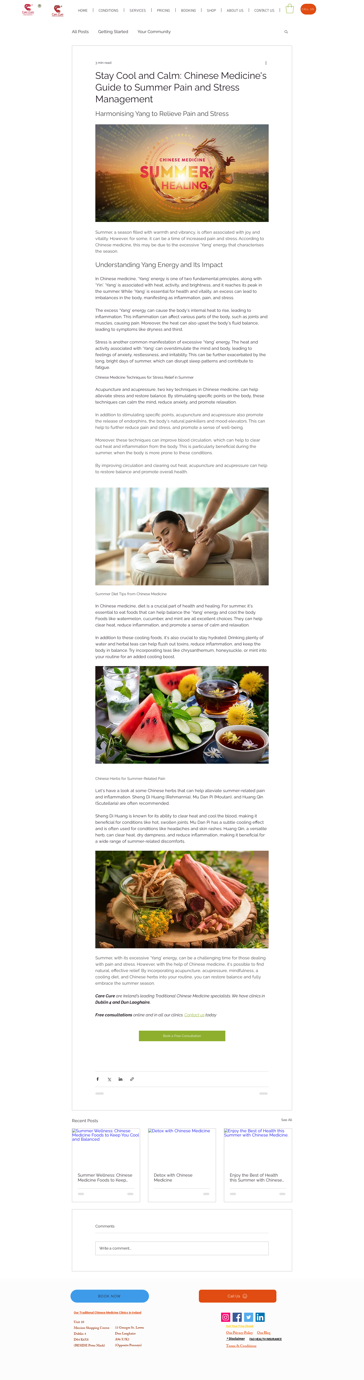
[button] (286, 31)
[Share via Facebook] (97, 1079)
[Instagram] (225, 1317)
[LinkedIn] (260, 1317)
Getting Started (113, 31)
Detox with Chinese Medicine (173, 1177)
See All (286, 1120)
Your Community (154, 31)
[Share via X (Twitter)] (109, 1079)
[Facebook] (237, 1317)
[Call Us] (237, 1296)
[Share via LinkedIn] (120, 1079)
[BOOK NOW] (110, 1296)
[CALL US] (308, 9)
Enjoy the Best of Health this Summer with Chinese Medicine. (256, 1177)
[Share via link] (132, 1079)
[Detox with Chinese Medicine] (182, 1148)
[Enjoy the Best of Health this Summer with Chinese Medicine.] (258, 1148)
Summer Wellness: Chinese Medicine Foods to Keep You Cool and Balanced (105, 1177)
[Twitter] (248, 1317)
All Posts (80, 31)
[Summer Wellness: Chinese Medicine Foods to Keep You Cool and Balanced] (106, 1148)
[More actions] (266, 62)
